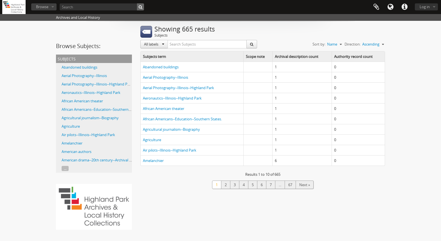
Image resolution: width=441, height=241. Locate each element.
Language (390, 7)
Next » (304, 184)
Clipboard (376, 7)
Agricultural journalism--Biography (90, 117)
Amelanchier (72, 143)
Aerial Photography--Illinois (84, 75)
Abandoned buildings (79, 67)
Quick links (404, 7)
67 (290, 184)
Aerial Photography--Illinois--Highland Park (97, 84)
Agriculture (71, 126)
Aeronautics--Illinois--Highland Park (91, 92)
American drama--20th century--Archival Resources (104, 160)
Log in (425, 6)
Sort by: (318, 44)
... (65, 168)
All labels (154, 44)
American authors (76, 151)
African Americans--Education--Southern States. (101, 109)
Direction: (353, 44)
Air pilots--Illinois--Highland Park (88, 134)
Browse (42, 6)
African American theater (82, 100)
